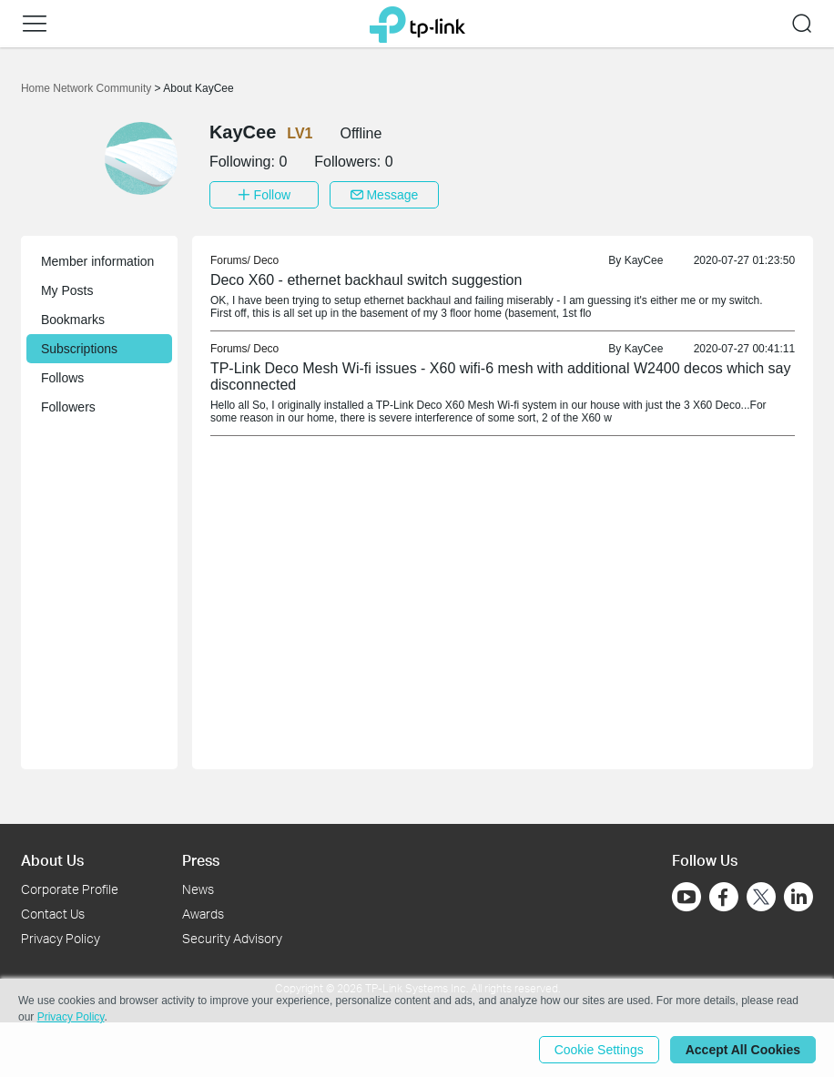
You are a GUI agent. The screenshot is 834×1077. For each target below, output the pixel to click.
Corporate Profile (69, 889)
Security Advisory (232, 938)
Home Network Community (88, 88)
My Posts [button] (67, 290)
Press (200, 859)
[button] (34, 23)
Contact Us (53, 913)
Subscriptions (79, 348)
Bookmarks (73, 319)
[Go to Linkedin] (798, 896)
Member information (98, 261)
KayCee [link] (644, 260)
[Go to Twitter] (761, 898)
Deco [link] (266, 260)
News (198, 889)
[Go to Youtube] (686, 896)
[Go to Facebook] (723, 896)
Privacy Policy (60, 938)
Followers (68, 407)
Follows (62, 378)
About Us (52, 859)
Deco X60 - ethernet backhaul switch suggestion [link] (366, 280)
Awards (203, 913)
